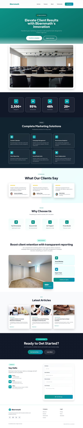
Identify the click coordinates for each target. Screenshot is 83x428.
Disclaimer (62, 415)
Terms (61, 413)
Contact (44, 417)
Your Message (47, 385)
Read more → (12, 326)
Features (45, 4)
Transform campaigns (34, 38)
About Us (45, 411)
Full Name (46, 365)
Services (38, 4)
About (52, 4)
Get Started (69, 4)
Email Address (47, 372)
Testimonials (59, 4)
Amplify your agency (64, 279)
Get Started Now (35, 352)
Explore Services (50, 38)
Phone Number (47, 379)
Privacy (61, 411)
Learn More (50, 352)
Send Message (58, 396)
